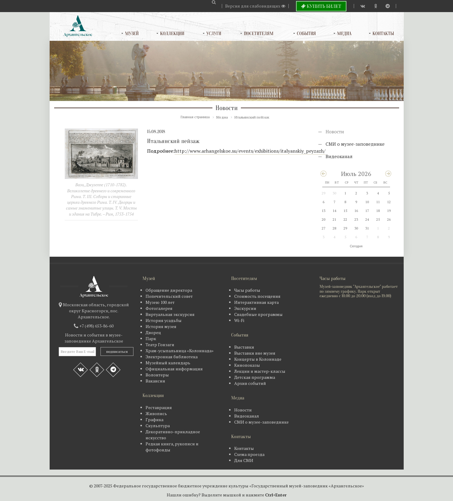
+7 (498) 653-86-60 (96, 326)
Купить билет (321, 6)
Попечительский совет (169, 296)
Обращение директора (169, 290)
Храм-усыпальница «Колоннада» (180, 350)
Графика (154, 419)
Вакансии (155, 381)
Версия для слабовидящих (255, 6)
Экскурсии (245, 308)
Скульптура (158, 425)
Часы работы (247, 290)
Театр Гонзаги (160, 344)
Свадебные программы (258, 314)
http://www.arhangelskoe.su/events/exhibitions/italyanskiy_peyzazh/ (250, 151)
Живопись (156, 413)
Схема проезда (249, 454)
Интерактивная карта (256, 302)
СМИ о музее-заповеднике (355, 144)
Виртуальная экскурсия (170, 314)
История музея (161, 326)
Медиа (344, 33)
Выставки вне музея (254, 353)
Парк (151, 338)
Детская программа (254, 377)
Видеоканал (339, 156)
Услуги (213, 33)
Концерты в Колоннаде (257, 359)
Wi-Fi (239, 320)
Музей (132, 33)
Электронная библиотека (172, 356)
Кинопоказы (247, 365)
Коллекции (172, 33)
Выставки (244, 347)
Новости (335, 132)
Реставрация (159, 407)
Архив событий (250, 383)
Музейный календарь (168, 363)
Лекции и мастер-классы (259, 371)
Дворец (153, 332)
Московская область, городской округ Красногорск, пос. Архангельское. (96, 311)
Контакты (383, 33)
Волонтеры (157, 375)
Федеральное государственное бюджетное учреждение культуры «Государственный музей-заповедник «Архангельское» (238, 486)
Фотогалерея (159, 308)
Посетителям (259, 33)
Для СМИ (243, 460)
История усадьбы (164, 320)
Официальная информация (174, 369)
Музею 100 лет (160, 302)
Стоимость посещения (257, 296)
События (306, 33)
